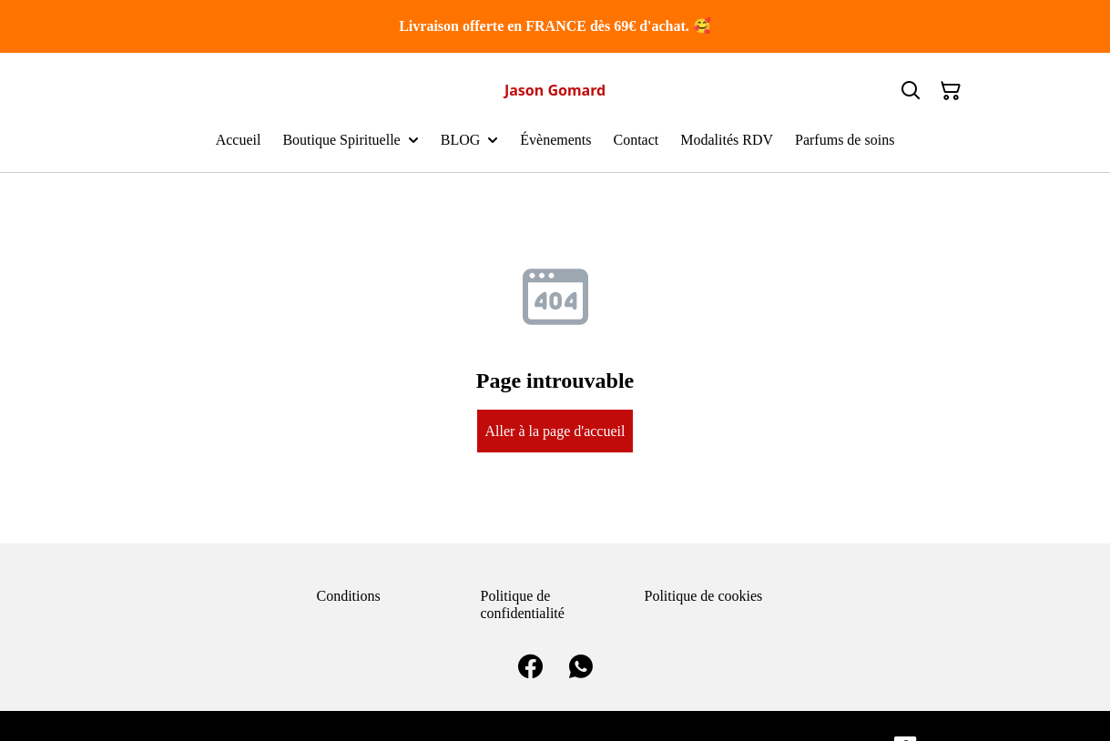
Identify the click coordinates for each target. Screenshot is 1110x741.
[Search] (911, 91)
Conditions (349, 596)
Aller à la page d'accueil (555, 431)
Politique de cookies (704, 596)
